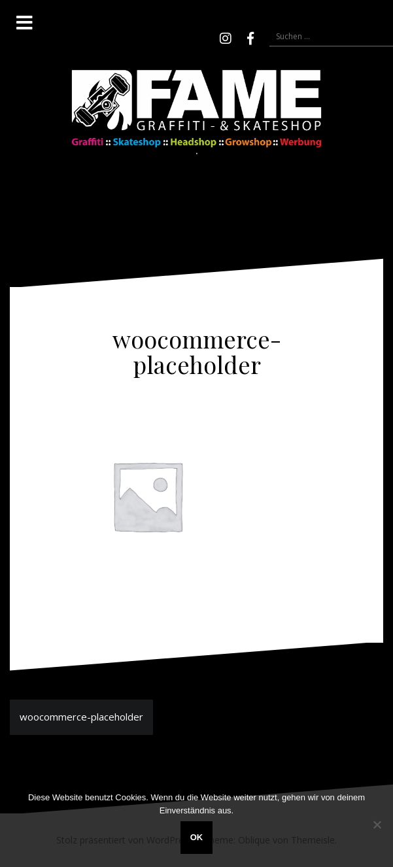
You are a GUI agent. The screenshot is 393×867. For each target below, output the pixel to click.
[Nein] (376, 824)
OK (196, 837)
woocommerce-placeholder (81, 716)
